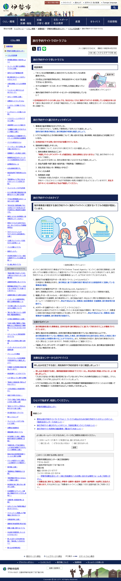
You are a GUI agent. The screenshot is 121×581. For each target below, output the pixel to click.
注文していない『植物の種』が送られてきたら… (16, 507)
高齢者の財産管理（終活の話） (16, 523)
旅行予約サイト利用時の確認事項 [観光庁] (60, 429)
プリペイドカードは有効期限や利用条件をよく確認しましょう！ (16, 360)
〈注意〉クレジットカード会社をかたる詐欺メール (16, 241)
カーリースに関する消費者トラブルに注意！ (16, 67)
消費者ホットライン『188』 (15, 101)
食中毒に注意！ (12, 467)
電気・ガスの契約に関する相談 (16, 342)
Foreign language (110, 2)
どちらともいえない (62, 443)
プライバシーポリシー (26, 562)
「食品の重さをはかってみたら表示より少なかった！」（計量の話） (16, 275)
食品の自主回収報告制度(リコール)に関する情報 (16, 455)
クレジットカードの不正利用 (16, 188)
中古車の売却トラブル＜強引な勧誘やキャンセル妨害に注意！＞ (16, 258)
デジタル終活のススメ (14, 142)
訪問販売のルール (13, 164)
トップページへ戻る (54, 556)
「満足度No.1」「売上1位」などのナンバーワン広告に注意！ (16, 181)
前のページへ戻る (33, 556)
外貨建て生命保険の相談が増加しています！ (16, 368)
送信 (74, 447)
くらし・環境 (30, 29)
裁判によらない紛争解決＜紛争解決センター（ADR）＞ (16, 217)
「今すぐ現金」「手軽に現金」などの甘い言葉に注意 (16, 400)
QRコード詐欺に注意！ (15, 96)
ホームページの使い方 (96, 562)
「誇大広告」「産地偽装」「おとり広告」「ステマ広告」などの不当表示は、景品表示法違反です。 (16, 209)
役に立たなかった (81, 443)
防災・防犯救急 (53, 2)
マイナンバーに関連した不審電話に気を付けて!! (16, 514)
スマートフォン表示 (86, 556)
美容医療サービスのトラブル (16, 373)
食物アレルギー (12, 251)
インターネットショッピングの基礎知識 (16, 348)
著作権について (62, 562)
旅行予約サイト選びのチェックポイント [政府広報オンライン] (67, 425)
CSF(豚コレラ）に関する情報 (16, 377)
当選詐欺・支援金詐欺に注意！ (15, 501)
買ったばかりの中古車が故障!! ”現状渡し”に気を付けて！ (16, 541)
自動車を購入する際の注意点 (16, 295)
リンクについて (45, 562)
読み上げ (78, 2)
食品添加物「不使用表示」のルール (16, 174)
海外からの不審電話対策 (15, 73)
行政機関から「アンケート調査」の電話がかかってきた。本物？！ (16, 493)
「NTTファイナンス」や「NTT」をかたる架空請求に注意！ (16, 234)
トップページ (19, 29)
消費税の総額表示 (13, 427)
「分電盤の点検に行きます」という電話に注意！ (16, 130)
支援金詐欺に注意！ (13, 519)
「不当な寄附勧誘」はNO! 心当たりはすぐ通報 (16, 200)
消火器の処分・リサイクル (15, 412)
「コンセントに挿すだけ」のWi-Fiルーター (15, 91)
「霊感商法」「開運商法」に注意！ (16, 472)
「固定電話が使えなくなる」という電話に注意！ (16, 479)
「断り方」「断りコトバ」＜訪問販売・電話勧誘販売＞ (16, 313)
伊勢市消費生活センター (56, 29)
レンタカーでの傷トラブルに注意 (16, 106)
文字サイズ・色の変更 (92, 2)
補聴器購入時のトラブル (15, 432)
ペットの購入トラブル (14, 247)
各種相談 (41, 29)
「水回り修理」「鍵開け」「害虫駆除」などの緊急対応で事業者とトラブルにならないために (16, 326)
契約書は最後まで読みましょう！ (16, 61)
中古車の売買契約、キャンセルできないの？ (16, 533)
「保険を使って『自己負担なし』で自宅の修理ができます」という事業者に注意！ (16, 447)
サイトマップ (67, 2)
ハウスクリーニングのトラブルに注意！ (16, 119)
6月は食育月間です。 (14, 168)
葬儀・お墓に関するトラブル (16, 528)
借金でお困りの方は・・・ (15, 395)
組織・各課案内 (54, 568)
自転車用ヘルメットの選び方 (16, 125)
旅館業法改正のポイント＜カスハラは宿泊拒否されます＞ (16, 158)
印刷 (91, 53)
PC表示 (69, 556)
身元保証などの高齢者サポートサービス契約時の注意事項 (16, 137)
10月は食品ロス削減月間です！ (16, 390)
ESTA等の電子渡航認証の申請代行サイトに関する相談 (16, 193)
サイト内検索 (83, 7)
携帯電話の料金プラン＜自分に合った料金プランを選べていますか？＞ (16, 288)
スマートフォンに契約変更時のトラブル (16, 335)
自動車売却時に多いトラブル (16, 282)
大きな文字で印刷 (105, 53)
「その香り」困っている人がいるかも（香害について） (16, 307)
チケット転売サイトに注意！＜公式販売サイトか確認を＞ (16, 461)
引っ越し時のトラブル (14, 264)
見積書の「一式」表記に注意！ (16, 153)
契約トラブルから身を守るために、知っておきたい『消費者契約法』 (16, 225)
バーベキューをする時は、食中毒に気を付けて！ (16, 147)
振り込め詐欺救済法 (13, 547)
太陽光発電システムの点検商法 (16, 85)
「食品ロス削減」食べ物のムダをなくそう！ (16, 383)
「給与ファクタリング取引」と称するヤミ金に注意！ (16, 407)
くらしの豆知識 (73, 29)
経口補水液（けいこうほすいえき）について (16, 78)
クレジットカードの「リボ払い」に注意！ (15, 422)
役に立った (45, 443)
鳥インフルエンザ (12, 417)
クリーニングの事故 (13, 354)
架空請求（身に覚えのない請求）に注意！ (16, 485)
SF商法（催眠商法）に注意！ (16, 319)
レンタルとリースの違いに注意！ (16, 113)
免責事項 (78, 562)
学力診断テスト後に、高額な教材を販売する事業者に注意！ (16, 439)
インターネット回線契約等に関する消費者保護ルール (16, 300)
